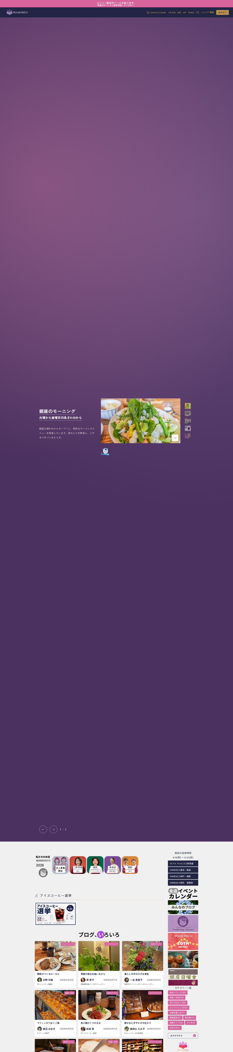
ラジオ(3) (191, 1022)
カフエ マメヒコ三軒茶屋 (181, 863)
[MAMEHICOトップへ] (16, 12)
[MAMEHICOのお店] (156, 12)
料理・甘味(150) (177, 997)
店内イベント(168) (178, 992)
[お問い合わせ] (197, 12)
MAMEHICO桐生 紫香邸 (181, 882)
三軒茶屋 (172, 12)
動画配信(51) (175, 1017)
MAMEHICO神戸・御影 (180, 876)
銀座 (179, 12)
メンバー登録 (207, 12)
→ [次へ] (53, 829)
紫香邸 (191, 12)
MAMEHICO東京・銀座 (180, 869)
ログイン (222, 12)
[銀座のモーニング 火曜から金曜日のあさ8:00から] (141, 420)
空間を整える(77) (177, 1012)
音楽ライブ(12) (176, 1022)
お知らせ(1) (175, 1027)
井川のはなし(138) (178, 1002)
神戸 (185, 12)
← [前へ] (43, 829)
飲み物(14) (189, 1017)
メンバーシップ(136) (179, 1007)
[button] (188, 406)
